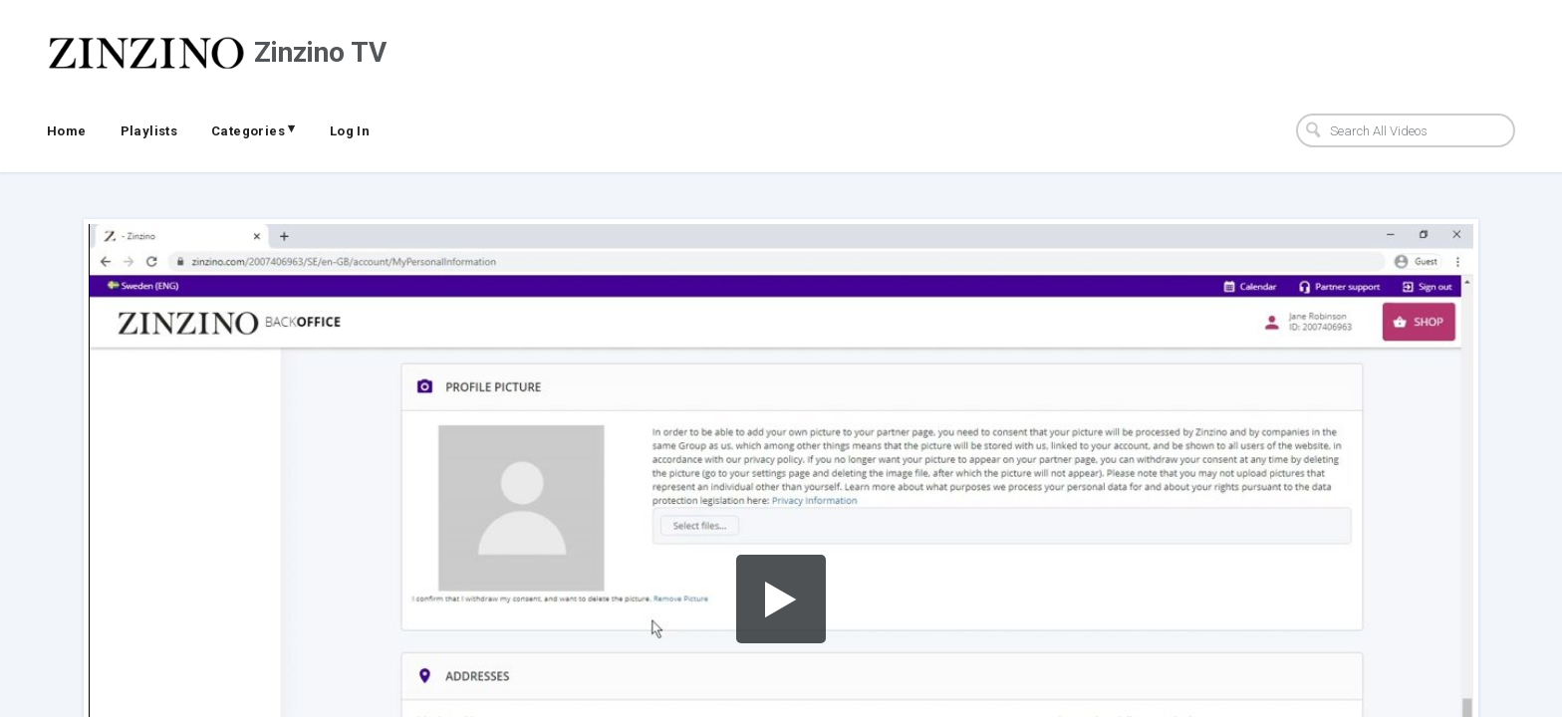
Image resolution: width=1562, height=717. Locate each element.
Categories (253, 129)
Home (67, 130)
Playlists (149, 130)
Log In (350, 130)
